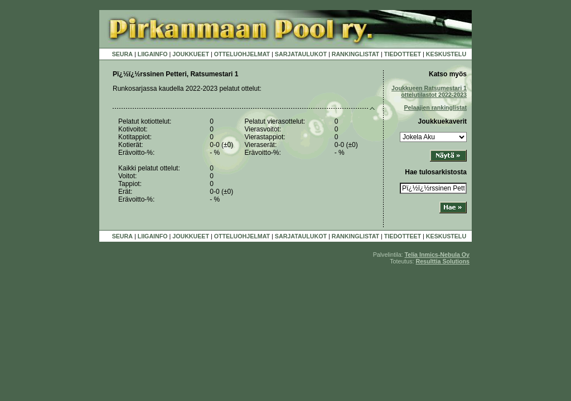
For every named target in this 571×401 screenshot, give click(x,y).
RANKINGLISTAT (355, 54)
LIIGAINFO (153, 54)
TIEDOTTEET (402, 54)
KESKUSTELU (446, 54)
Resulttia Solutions (442, 261)
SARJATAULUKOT (301, 54)
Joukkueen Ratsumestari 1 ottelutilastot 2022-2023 (429, 91)
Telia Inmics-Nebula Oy (437, 254)
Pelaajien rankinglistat (435, 107)
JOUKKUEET (190, 54)
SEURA (122, 54)
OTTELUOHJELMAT (242, 54)
